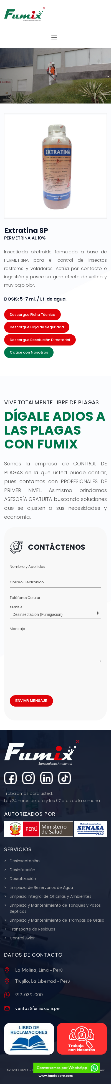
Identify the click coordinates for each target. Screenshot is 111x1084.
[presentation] (52, 677)
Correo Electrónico (27, 582)
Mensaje (17, 628)
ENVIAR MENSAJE (31, 701)
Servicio (16, 607)
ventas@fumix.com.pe (37, 1008)
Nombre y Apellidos (27, 566)
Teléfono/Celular (25, 597)
